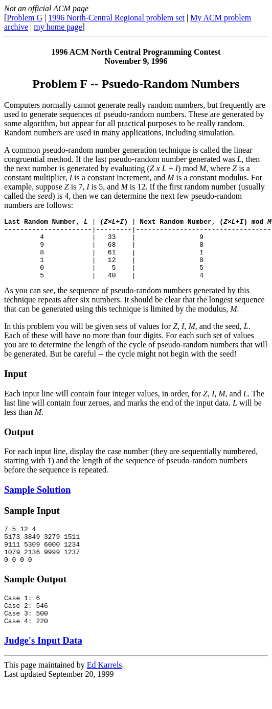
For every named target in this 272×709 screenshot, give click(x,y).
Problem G (24, 17)
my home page (58, 26)
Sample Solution (37, 502)
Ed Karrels (104, 691)
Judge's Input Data (43, 666)
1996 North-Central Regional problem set (116, 17)
